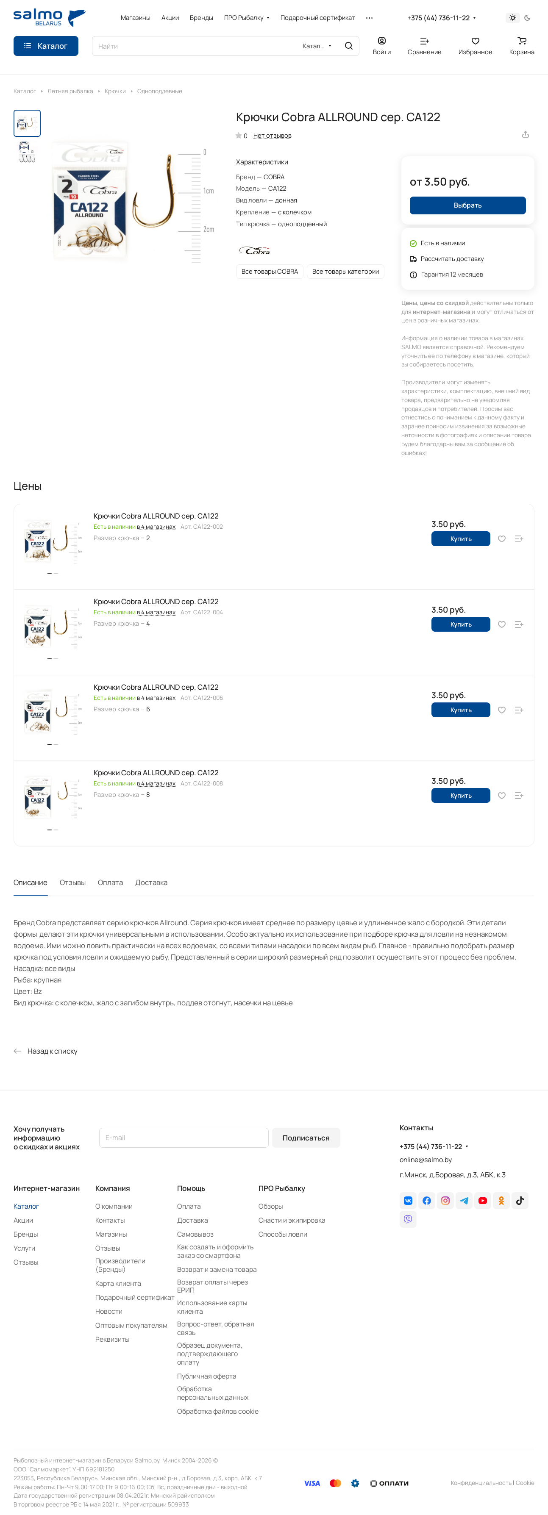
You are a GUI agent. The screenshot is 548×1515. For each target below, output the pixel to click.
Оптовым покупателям (131, 1325)
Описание (30, 882)
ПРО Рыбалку (282, 1188)
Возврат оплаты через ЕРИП (212, 1286)
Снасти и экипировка (292, 1220)
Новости (108, 1311)
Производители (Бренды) (120, 1265)
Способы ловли (283, 1234)
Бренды (26, 1234)
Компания (112, 1188)
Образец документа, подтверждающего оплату (209, 1353)
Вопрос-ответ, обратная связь (215, 1328)
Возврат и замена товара (217, 1269)
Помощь (191, 1188)
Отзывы (73, 882)
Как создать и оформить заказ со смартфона (215, 1251)
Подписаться (306, 1138)
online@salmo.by (426, 1159)
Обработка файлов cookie (218, 1411)
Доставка (151, 882)
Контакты (110, 1220)
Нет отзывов (272, 135)
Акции (23, 1220)
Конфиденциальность (481, 1483)
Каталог (26, 1206)
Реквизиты (112, 1339)
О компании (114, 1206)
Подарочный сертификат (135, 1297)
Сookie (525, 1483)
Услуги (24, 1248)
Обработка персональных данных (212, 1393)
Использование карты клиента (212, 1307)
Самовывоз (195, 1234)
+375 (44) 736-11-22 (438, 18)
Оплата (110, 882)
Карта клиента (118, 1283)
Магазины (111, 1234)
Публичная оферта (206, 1376)
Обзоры (271, 1206)
